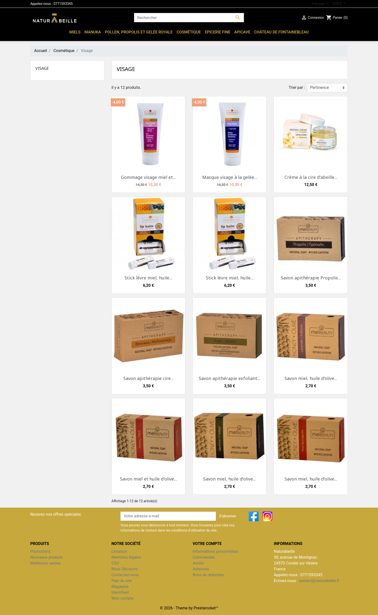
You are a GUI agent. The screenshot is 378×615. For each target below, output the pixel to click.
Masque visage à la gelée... (229, 177)
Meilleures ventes (45, 563)
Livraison (119, 551)
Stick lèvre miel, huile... (148, 278)
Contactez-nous (125, 575)
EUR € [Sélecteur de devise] (338, 4)
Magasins (120, 586)
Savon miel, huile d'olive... (310, 378)
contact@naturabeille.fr (319, 580)
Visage (42, 68)
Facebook (254, 516)
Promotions (40, 551)
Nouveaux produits (46, 557)
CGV (115, 563)
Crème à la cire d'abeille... (310, 177)
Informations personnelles (215, 551)
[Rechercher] (189, 17)
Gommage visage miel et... (148, 177)
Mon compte (123, 598)
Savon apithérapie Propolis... (311, 278)
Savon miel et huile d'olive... (148, 479)
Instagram (267, 516)
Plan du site (122, 580)
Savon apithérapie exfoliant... (229, 378)
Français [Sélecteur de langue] (319, 4)
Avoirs (198, 563)
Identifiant (120, 592)
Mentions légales (126, 557)
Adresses (201, 569)
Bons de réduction (208, 575)
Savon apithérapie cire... (148, 378)
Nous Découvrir (125, 569)
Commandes (204, 557)
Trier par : (297, 87)
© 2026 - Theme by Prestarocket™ (189, 608)
